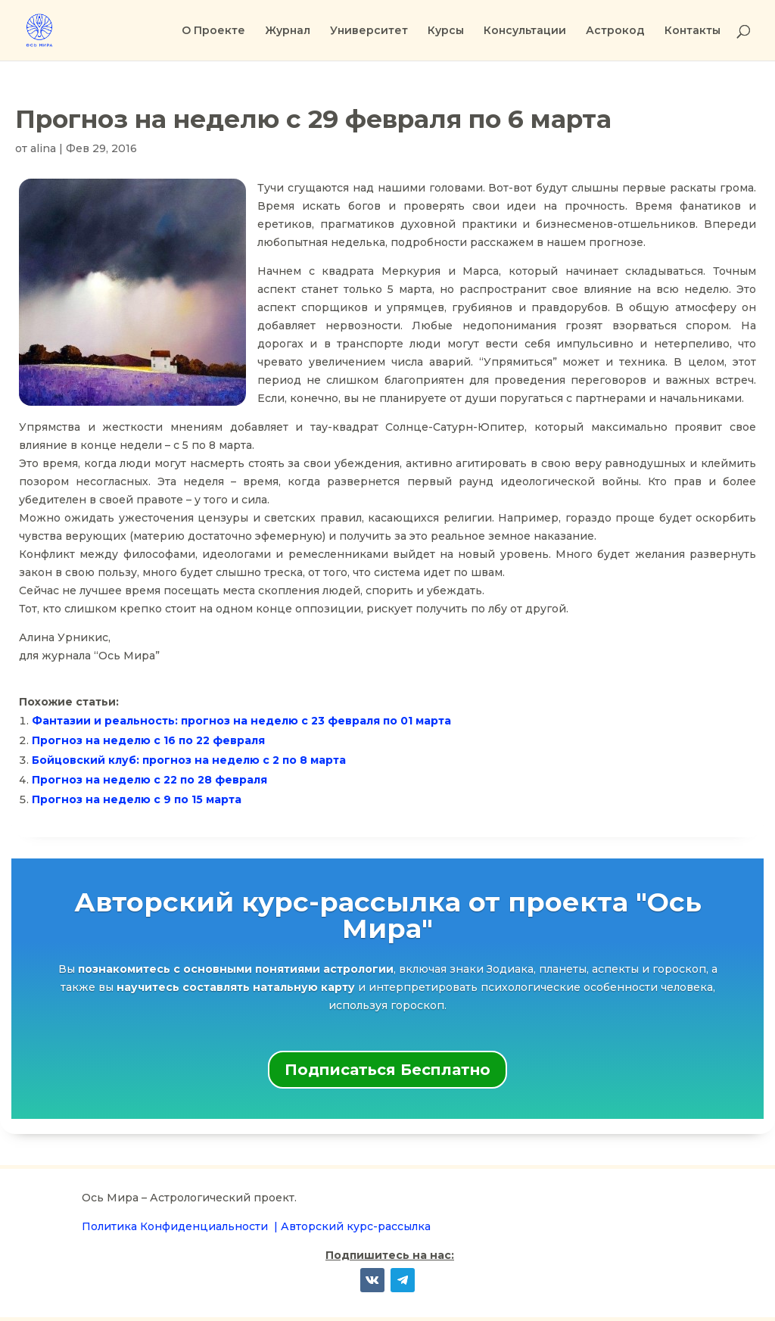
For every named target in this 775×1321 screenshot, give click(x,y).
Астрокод (615, 31)
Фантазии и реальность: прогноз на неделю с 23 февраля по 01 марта (241, 720)
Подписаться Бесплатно (387, 1070)
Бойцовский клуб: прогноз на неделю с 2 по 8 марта (189, 760)
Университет (369, 31)
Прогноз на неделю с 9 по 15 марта (136, 799)
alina (43, 148)
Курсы (446, 31)
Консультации (525, 31)
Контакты (693, 31)
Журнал (287, 31)
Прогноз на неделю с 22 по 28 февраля (149, 780)
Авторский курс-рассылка (356, 1226)
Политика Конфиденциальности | (181, 1226)
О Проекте (213, 31)
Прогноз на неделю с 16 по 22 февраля (148, 740)
